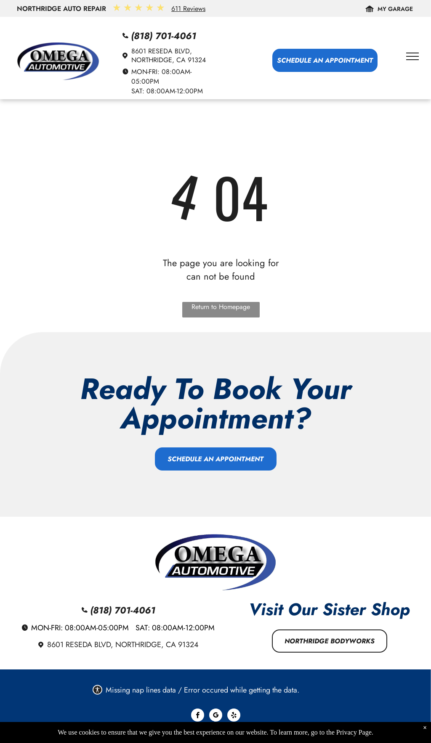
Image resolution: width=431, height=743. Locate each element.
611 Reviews (188, 8)
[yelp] (233, 716)
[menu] (412, 56)
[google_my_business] (215, 716)
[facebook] (197, 716)
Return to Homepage (221, 307)
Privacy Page (354, 732)
